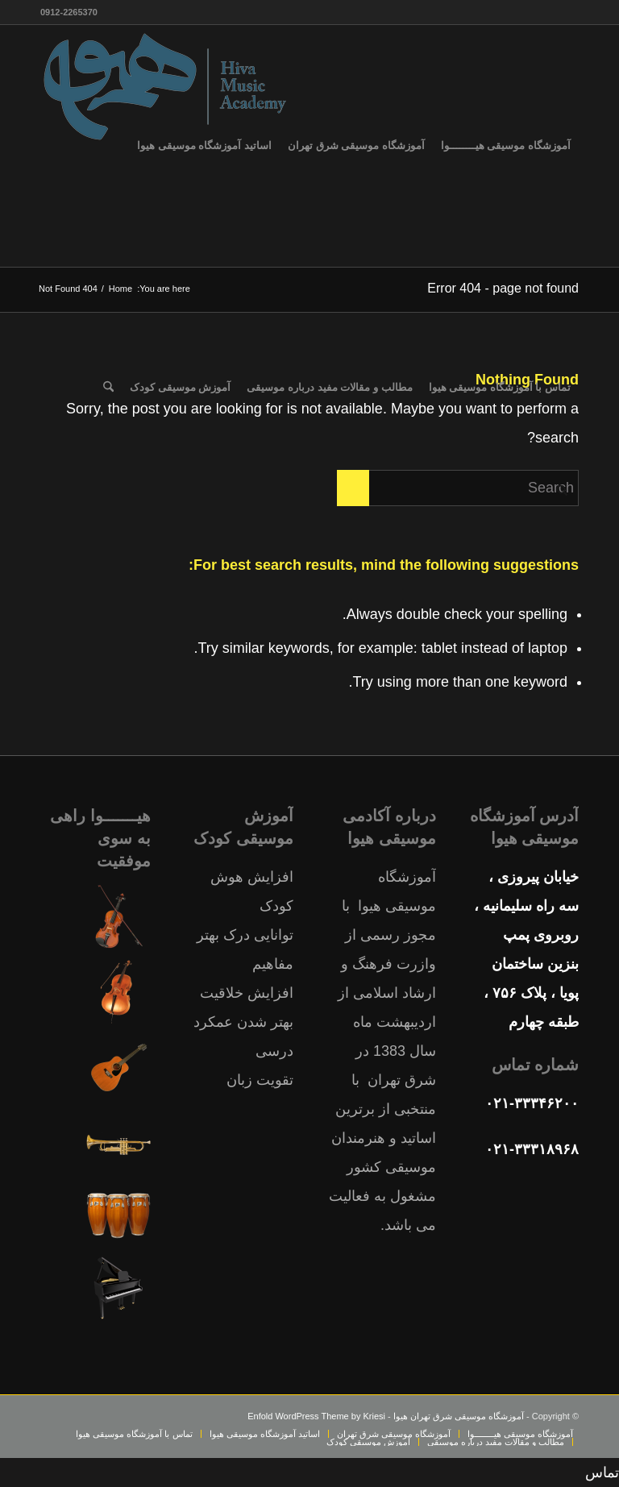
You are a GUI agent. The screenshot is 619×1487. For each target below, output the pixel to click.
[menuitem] (506, 146)
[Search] (108, 388)
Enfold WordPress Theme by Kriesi (316, 1416)
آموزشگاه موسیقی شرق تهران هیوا (458, 1416)
